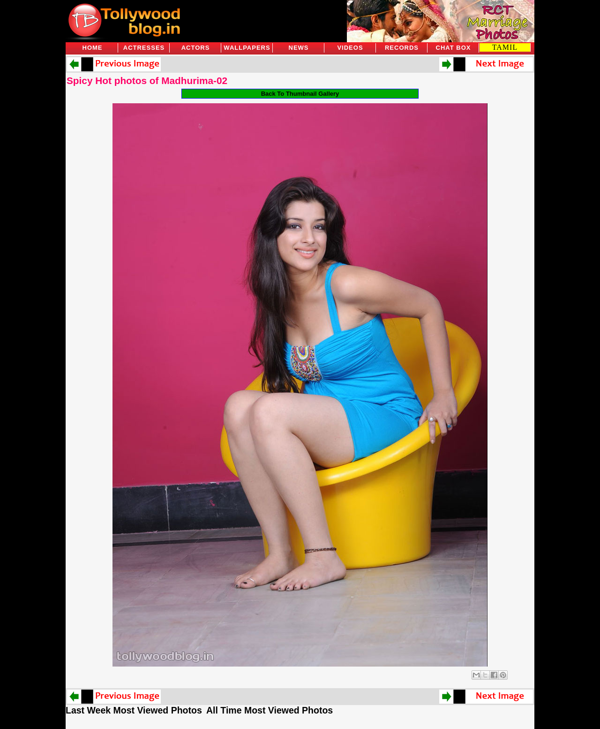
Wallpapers (247, 47)
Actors (195, 47)
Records (402, 47)
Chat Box (453, 47)
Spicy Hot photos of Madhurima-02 (147, 80)
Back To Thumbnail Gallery (300, 93)
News (299, 47)
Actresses (144, 47)
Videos (350, 47)
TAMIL (505, 47)
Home (92, 47)
